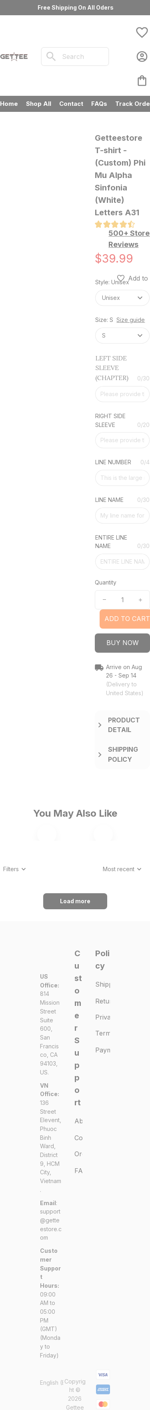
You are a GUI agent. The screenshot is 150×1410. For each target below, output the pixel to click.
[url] (51, 1327)
